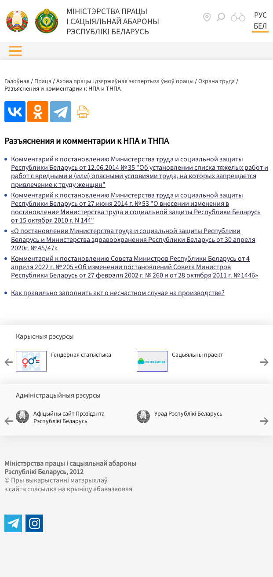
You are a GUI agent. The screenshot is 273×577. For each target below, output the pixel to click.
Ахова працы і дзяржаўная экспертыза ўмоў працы (124, 81)
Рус (260, 15)
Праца (42, 81)
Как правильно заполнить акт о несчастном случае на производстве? (118, 292)
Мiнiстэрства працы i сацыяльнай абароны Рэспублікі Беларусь (112, 21)
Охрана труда (216, 81)
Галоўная (16, 81)
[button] (15, 51)
